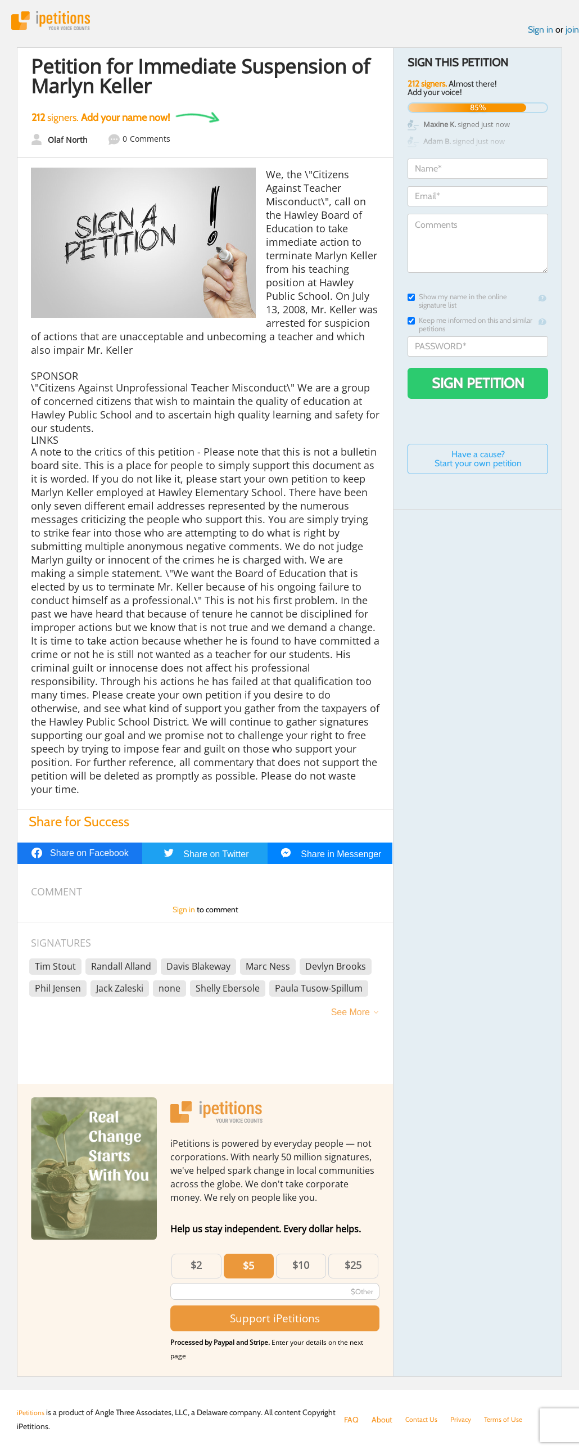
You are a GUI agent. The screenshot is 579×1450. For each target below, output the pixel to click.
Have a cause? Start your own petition (478, 462)
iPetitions (58, 22)
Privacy (468, 1420)
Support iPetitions (275, 1322)
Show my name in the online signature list (457, 304)
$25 (353, 1269)
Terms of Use (514, 1420)
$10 (300, 1269)
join (572, 33)
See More (350, 1016)
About (382, 1420)
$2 (196, 1269)
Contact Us (424, 1420)
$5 (248, 1269)
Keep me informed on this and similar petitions (470, 327)
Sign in (540, 33)
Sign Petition (478, 386)
